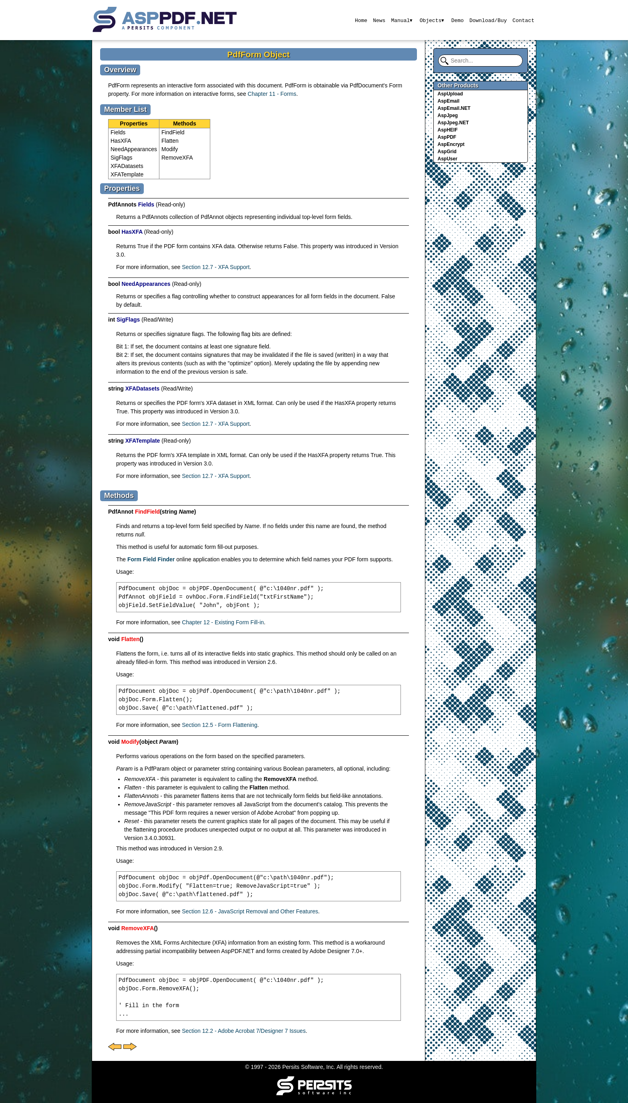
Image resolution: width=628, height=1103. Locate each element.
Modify (169, 149)
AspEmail (449, 101)
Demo (457, 20)
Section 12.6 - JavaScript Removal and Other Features (250, 911)
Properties (133, 123)
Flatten (170, 141)
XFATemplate (127, 174)
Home (360, 20)
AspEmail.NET (454, 108)
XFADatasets (127, 166)
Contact (524, 20)
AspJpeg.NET (453, 122)
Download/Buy (488, 20)
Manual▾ (401, 20)
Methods (184, 123)
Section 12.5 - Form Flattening (219, 725)
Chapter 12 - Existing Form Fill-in (223, 622)
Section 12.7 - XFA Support (216, 267)
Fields (118, 132)
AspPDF (447, 137)
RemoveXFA (177, 157)
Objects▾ (431, 20)
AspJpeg (448, 115)
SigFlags (121, 157)
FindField (173, 132)
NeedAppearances (134, 149)
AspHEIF (448, 130)
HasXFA (121, 141)
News (378, 20)
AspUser (447, 159)
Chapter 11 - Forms (272, 94)
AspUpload (450, 94)
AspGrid (447, 151)
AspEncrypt (451, 144)
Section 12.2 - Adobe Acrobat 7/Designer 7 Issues (244, 1031)
